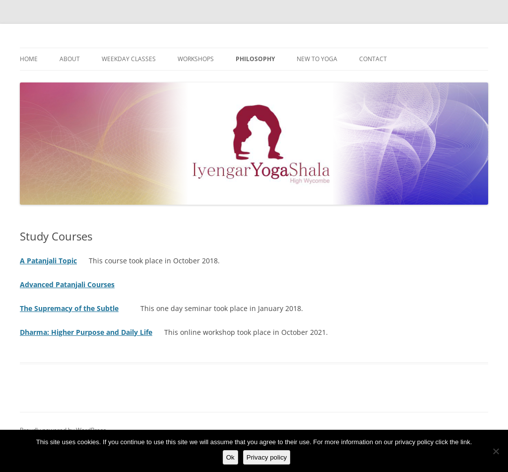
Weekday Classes (129, 59)
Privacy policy (267, 457)
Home (29, 59)
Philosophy (255, 59)
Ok (230, 457)
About (70, 59)
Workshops (196, 59)
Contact (373, 59)
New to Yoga (317, 59)
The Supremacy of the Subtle (69, 308)
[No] (496, 451)
